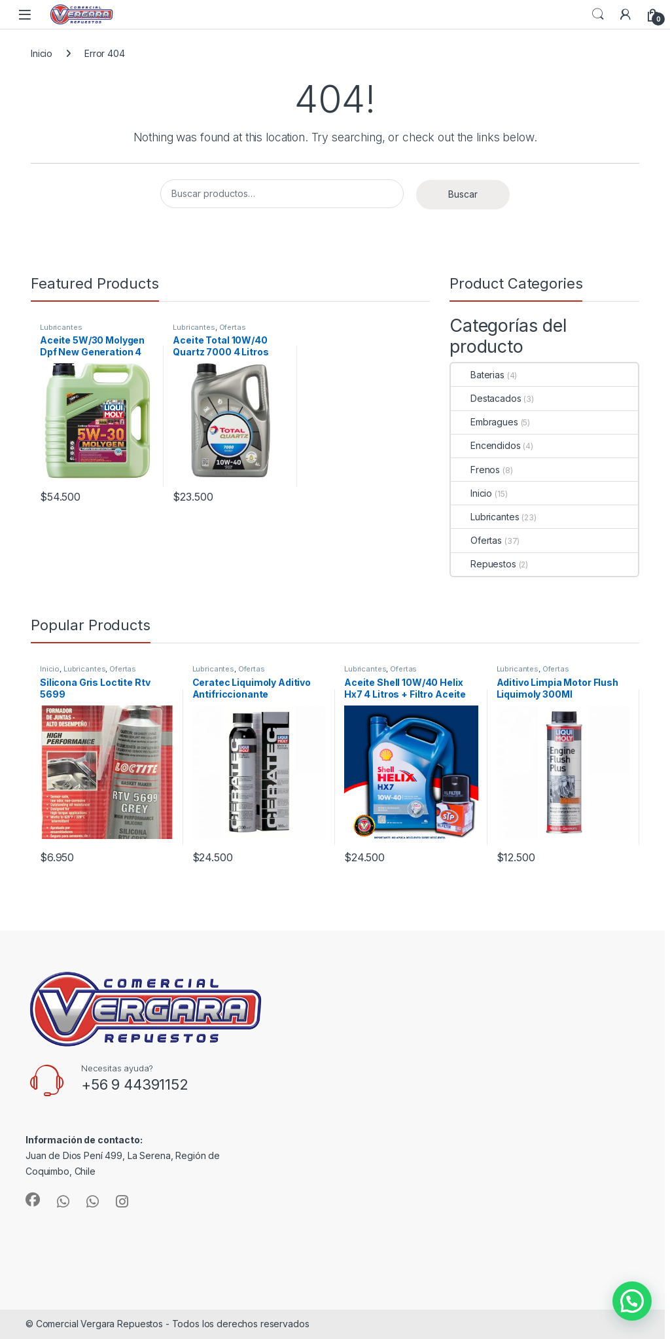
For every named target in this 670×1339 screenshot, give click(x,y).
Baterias (477, 374)
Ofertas (232, 327)
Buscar (463, 194)
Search (598, 14)
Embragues (484, 421)
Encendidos (486, 445)
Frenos (475, 469)
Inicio (41, 53)
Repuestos (483, 563)
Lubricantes (61, 327)
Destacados (486, 398)
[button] (632, 1301)
